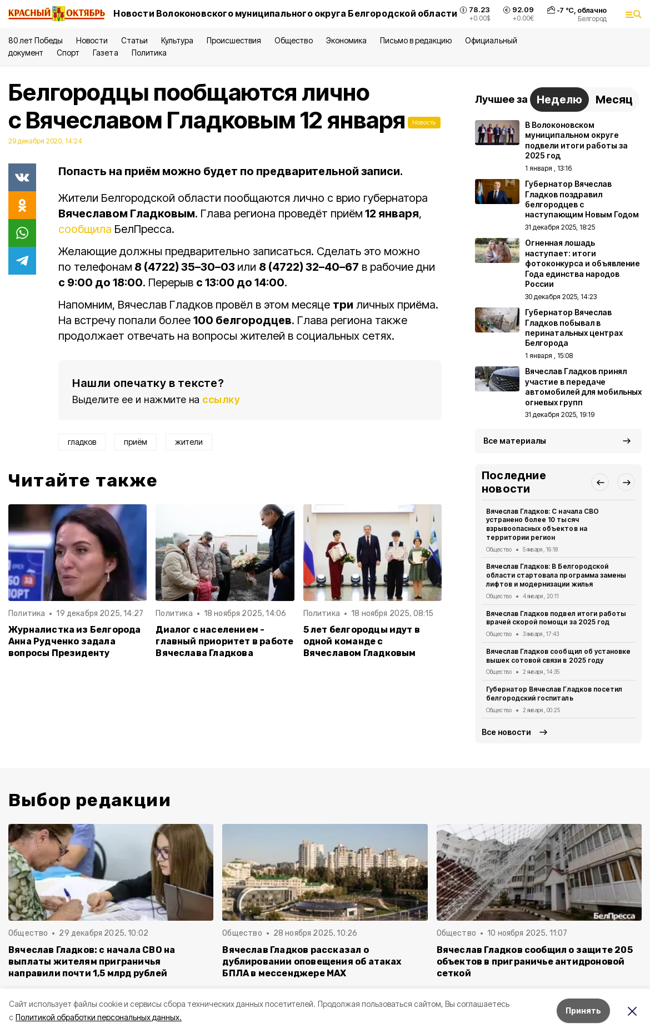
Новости (91, 40)
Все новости (506, 732)
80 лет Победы (35, 40)
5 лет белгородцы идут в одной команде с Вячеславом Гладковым (361, 641)
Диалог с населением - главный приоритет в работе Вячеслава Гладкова (224, 641)
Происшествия (234, 40)
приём (135, 441)
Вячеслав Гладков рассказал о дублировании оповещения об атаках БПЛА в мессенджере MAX (311, 962)
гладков (82, 441)
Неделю (559, 99)
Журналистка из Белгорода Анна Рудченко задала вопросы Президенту (74, 641)
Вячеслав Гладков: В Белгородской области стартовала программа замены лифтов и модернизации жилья (556, 575)
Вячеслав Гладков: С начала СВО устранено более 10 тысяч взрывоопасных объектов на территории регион (542, 524)
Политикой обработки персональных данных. (99, 1017)
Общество (293, 40)
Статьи (134, 40)
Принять (583, 1010)
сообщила (86, 229)
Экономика (346, 40)
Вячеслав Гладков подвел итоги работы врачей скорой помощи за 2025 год (556, 618)
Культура (177, 40)
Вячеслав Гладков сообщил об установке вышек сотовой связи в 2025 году (558, 655)
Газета (105, 52)
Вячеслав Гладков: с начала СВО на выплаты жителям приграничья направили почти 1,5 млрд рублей (91, 962)
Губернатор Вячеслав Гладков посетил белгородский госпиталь (554, 693)
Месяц (614, 99)
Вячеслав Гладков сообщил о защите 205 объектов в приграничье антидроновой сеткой (535, 962)
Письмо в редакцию (416, 40)
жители (189, 441)
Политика (149, 52)
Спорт (68, 52)
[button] (600, 482)
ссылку (221, 399)
